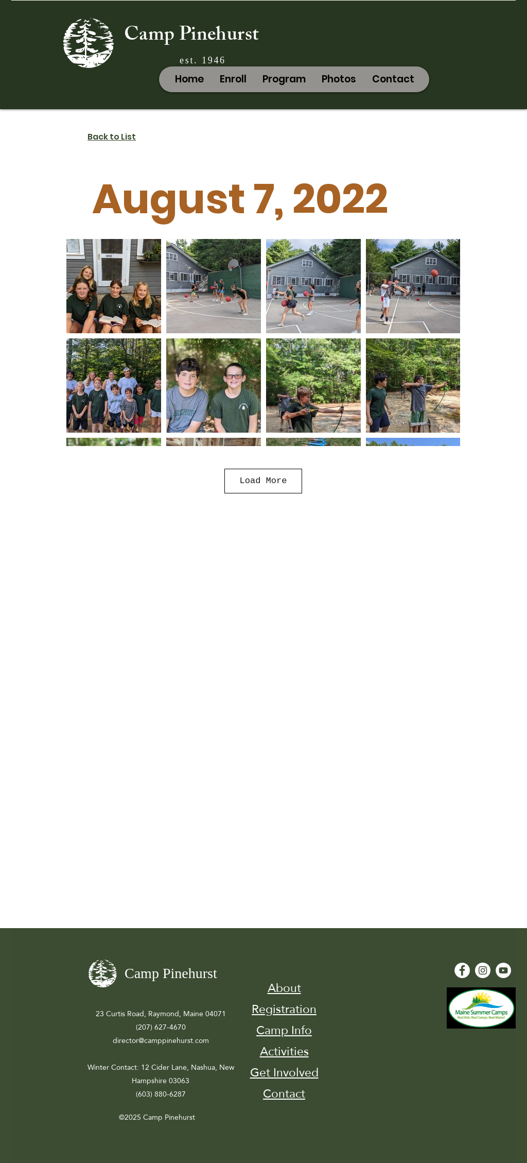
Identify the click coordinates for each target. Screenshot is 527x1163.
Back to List (111, 137)
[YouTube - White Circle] (503, 970)
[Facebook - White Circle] (462, 970)
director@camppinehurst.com (161, 1040)
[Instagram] (482, 970)
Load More (263, 481)
